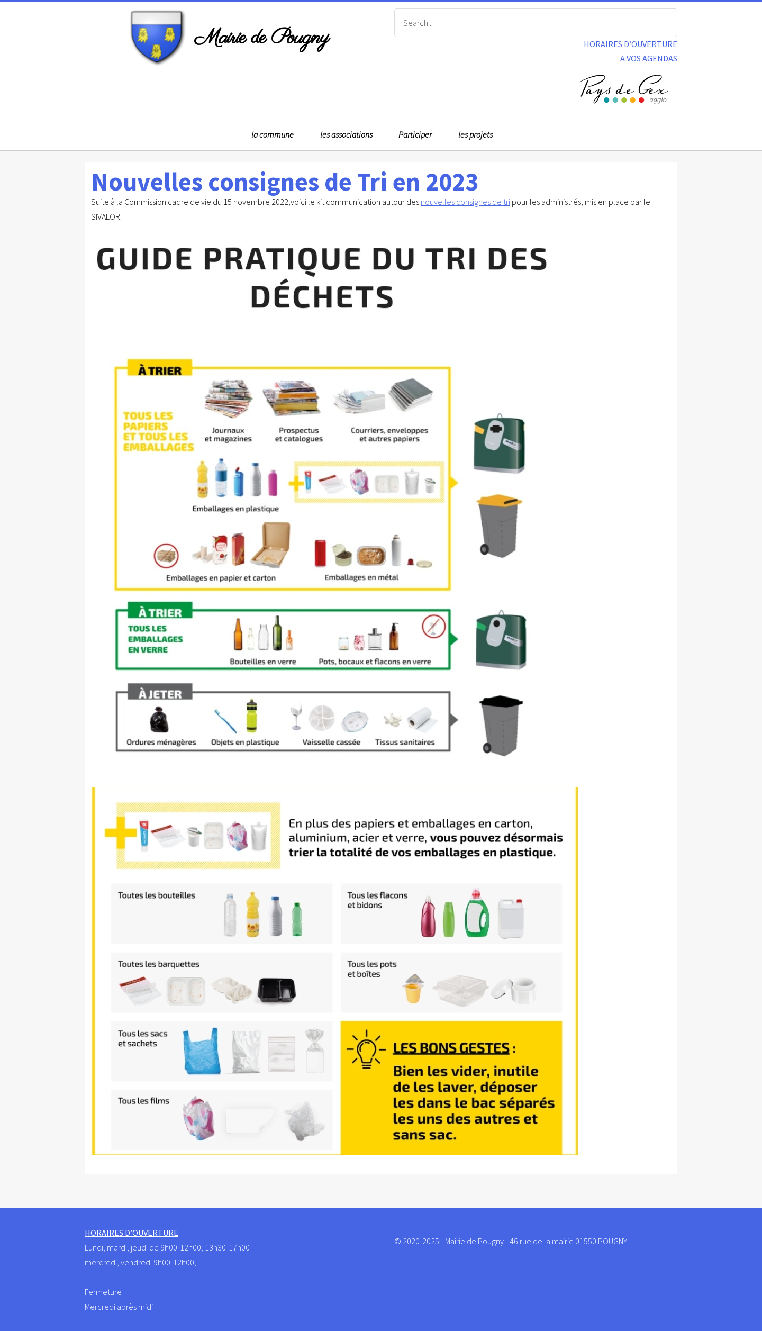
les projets (475, 134)
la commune (272, 134)
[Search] (535, 22)
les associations (346, 134)
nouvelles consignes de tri (465, 201)
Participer (415, 134)
